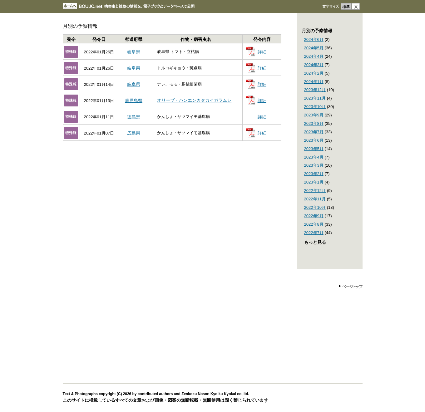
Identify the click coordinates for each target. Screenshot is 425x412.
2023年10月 (315, 106)
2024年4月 (314, 56)
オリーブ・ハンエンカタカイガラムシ (194, 100)
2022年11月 (315, 199)
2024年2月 (314, 73)
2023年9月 (314, 115)
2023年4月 (314, 157)
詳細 (262, 51)
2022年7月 (314, 232)
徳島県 (133, 116)
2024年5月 (314, 48)
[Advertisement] (213, 333)
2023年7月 (314, 132)
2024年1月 (314, 81)
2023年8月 (314, 123)
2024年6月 (314, 39)
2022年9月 (314, 215)
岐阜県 (133, 51)
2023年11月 (315, 98)
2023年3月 (314, 165)
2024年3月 (314, 64)
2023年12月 (315, 89)
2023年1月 (314, 182)
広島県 (133, 132)
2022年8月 (314, 224)
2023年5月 (314, 148)
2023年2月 (314, 173)
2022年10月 (315, 207)
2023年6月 (314, 140)
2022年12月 (315, 190)
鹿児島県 (133, 100)
